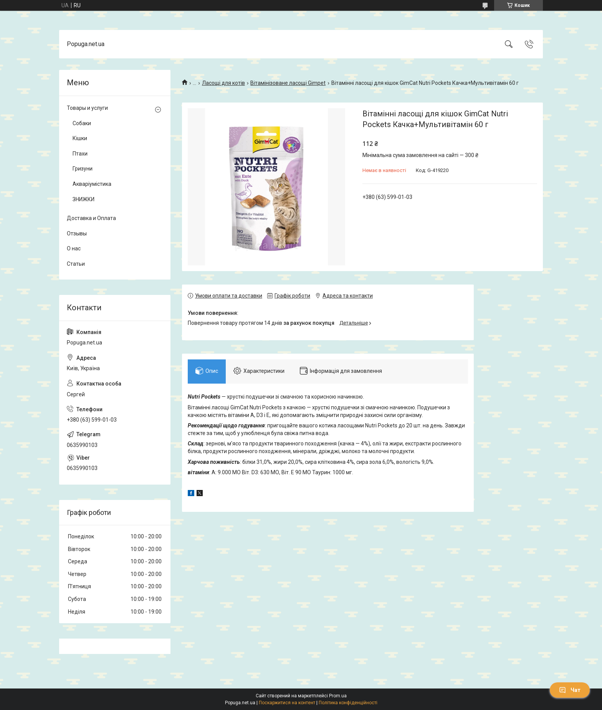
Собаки (82, 123)
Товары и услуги (87, 108)
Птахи (80, 154)
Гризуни (83, 169)
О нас (74, 248)
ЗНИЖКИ (83, 199)
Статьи (76, 264)
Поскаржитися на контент (287, 702)
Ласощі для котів (223, 83)
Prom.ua (338, 695)
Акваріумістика (92, 184)
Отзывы (77, 233)
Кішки (80, 138)
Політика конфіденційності (348, 702)
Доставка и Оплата (91, 218)
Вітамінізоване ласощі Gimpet (288, 83)
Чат (569, 690)
